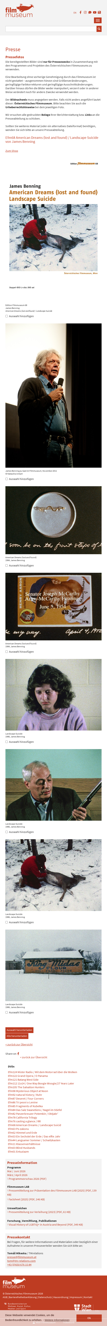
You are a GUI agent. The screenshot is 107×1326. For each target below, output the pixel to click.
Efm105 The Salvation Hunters (26, 1087)
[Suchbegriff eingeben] (51, 29)
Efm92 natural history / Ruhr (25, 1094)
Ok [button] (89, 1318)
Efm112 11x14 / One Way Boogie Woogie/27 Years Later (41, 1083)
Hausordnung (61, 1297)
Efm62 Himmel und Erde (22, 1132)
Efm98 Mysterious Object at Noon (28, 1091)
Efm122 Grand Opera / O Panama (28, 1076)
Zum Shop (11, 151)
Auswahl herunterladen (19, 1030)
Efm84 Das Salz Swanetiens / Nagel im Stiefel (35, 1110)
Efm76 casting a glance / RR (24, 1121)
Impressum (76, 1297)
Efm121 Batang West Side (23, 1079)
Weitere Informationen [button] (57, 1320)
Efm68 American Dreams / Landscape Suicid (34, 1125)
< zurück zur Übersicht (19, 1044)
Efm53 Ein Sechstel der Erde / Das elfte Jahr (34, 1136)
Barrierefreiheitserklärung (23, 1297)
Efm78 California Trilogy (22, 1117)
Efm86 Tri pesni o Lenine (23, 1102)
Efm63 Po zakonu (18, 1129)
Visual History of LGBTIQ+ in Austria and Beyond (46, 1224)
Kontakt (88, 1297)
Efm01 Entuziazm (18, 1151)
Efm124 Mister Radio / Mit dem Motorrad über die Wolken (42, 1072)
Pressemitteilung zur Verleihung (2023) (40, 1212)
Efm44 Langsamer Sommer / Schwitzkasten (34, 1140)
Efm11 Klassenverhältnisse (24, 1144)
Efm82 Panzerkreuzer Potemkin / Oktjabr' (33, 1113)
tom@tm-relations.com (21, 1261)
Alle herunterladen (17, 1036)
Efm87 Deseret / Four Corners (26, 1098)
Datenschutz (45, 1297)
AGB (5, 1297)
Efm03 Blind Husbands (21, 1148)
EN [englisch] (75, 12)
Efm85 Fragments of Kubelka (25, 1106)
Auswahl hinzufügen (19, 316)
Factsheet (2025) (27, 1199)
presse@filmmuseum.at (21, 1257)
